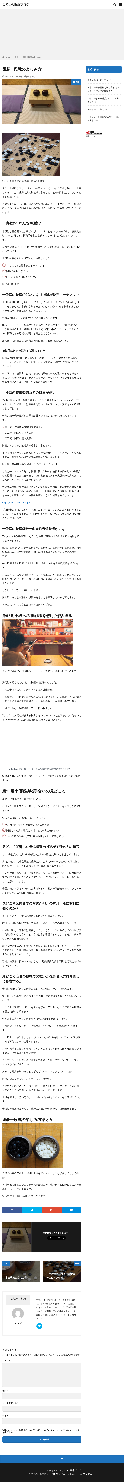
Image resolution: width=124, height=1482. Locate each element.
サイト (5, 1416)
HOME (7, 57)
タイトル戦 (30, 76)
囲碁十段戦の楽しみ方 (32, 57)
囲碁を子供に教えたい (97, 109)
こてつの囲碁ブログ (15, 4)
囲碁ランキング (92, 136)
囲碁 (16, 57)
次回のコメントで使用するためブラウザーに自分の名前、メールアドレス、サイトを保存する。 (41, 1431)
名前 (5, 1391)
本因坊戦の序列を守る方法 (99, 79)
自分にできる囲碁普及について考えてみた (103, 100)
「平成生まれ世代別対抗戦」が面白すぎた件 (103, 119)
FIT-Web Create (60, 1474)
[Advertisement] (62, 33)
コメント (6, 1360)
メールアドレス (10, 1403)
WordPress (89, 1474)
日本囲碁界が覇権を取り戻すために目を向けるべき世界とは (103, 89)
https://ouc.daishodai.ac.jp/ (16, 502)
